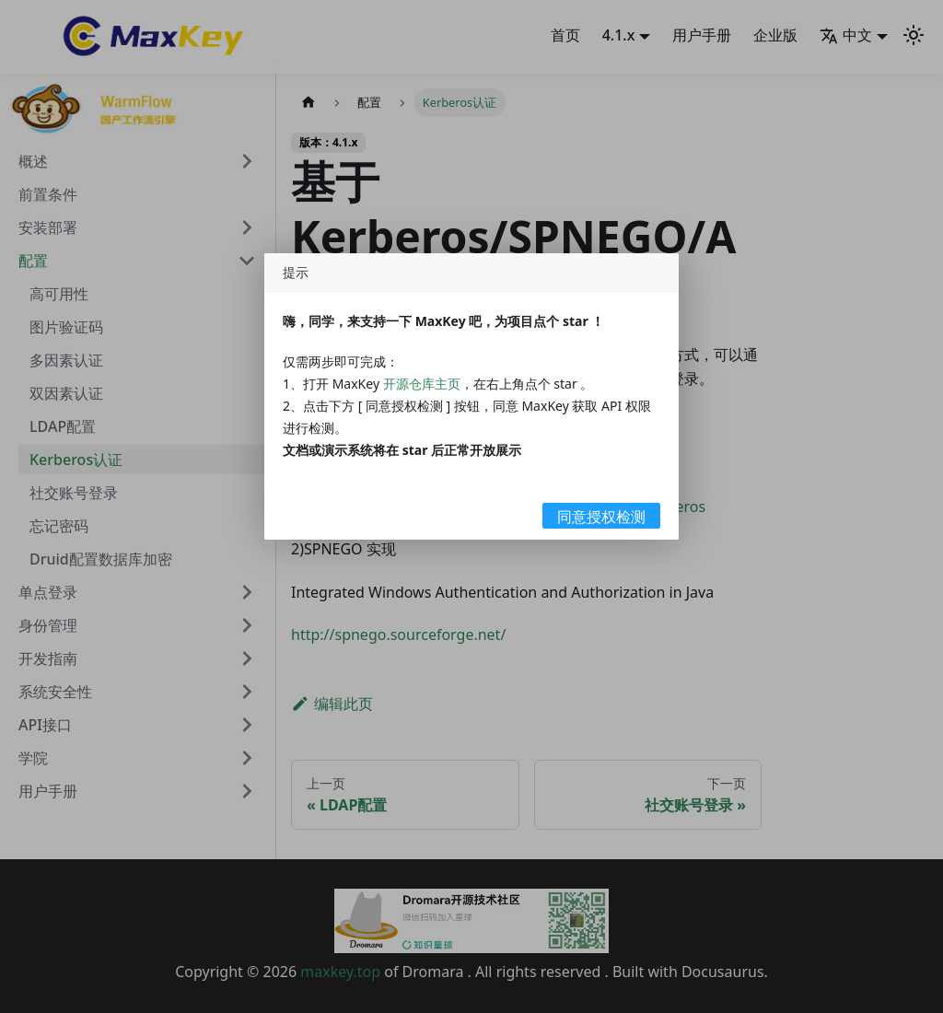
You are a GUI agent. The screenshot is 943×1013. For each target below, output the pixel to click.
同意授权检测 (601, 516)
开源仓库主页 (421, 383)
